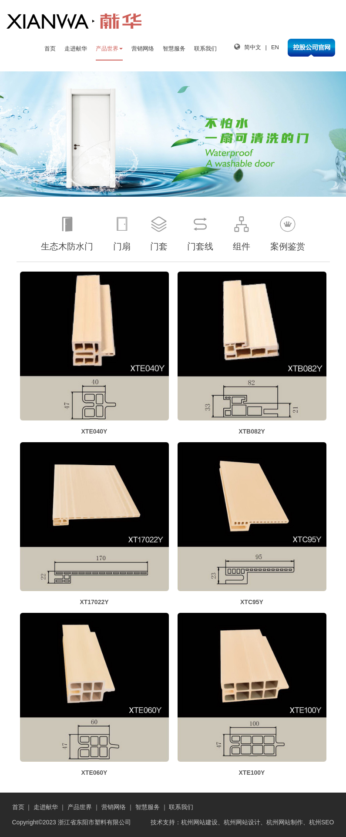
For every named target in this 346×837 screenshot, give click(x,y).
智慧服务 (174, 48)
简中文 (252, 47)
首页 (50, 48)
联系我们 (205, 48)
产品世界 (109, 48)
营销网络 (142, 48)
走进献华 (75, 48)
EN (275, 47)
